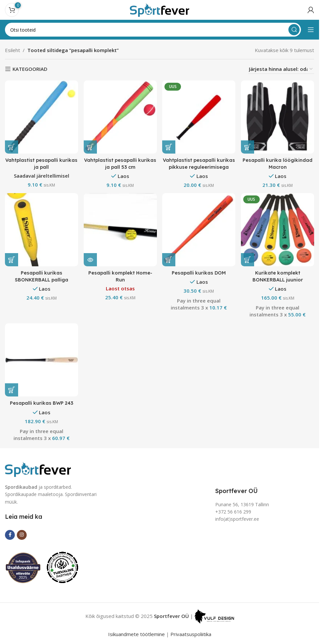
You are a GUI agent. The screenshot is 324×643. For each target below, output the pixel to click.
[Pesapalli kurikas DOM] (199, 229)
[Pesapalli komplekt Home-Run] (120, 229)
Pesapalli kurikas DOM (199, 272)
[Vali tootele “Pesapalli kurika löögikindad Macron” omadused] (248, 146)
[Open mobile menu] (310, 29)
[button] (11, 146)
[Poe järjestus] (281, 69)
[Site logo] (159, 9)
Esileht (12, 50)
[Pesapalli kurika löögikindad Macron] (278, 116)
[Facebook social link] (10, 535)
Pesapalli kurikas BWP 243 (41, 403)
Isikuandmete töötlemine (136, 633)
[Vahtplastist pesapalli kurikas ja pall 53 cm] (120, 116)
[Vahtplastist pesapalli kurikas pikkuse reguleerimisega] (199, 116)
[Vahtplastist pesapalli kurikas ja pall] (41, 116)
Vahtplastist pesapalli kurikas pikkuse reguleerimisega (199, 166)
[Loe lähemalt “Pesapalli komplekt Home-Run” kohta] (90, 259)
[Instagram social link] (22, 535)
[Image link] (38, 468)
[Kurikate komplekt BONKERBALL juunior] (278, 229)
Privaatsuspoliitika (190, 633)
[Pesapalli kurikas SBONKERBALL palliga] (41, 229)
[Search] (153, 30)
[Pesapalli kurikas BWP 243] (41, 360)
